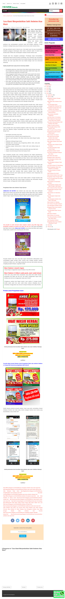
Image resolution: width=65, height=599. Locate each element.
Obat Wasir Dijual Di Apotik (52, 76)
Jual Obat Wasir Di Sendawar (54, 117)
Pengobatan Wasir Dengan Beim (54, 176)
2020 (47, 86)
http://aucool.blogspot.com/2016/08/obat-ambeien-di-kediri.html (17, 504)
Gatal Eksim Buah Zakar (51, 62)
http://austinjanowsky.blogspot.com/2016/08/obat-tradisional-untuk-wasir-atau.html (22, 506)
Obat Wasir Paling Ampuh (18, 502)
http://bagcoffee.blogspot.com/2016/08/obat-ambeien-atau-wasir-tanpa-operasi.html (22, 489)
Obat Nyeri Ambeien (51, 213)
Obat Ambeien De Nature (53, 134)
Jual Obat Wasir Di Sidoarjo (53, 139)
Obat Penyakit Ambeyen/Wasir (54, 130)
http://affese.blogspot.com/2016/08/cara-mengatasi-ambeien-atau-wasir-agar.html (21, 487)
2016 (47, 93)
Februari (49, 226)
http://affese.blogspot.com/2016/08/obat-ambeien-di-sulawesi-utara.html (19, 496)
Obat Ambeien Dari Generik (30, 510)
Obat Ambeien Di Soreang (53, 215)
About (4, 3)
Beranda (24, 587)
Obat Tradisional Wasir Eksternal (54, 187)
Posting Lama (40, 587)
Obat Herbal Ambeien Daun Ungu (55, 175)
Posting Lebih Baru (6, 587)
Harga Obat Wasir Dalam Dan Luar (33, 502)
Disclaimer (22, 3)
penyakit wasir (27, 27)
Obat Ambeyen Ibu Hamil (53, 173)
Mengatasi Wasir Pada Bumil (53, 157)
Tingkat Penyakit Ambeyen (53, 125)
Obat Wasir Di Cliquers (50, 65)
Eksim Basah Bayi (49, 55)
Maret (48, 224)
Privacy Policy (16, 3)
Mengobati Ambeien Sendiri (53, 150)
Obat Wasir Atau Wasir (52, 155)
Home (5, 10)
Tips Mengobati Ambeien (53, 220)
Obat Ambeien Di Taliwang (53, 202)
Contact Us (9, 3)
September (50, 95)
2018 (47, 89)
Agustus (49, 96)
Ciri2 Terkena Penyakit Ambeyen (54, 203)
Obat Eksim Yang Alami (51, 79)
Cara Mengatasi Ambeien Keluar (54, 205)
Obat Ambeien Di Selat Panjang (16, 509)
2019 (47, 88)
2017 (47, 91)
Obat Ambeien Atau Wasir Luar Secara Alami (14, 507)
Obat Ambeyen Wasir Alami (11, 491)
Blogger (58, 229)
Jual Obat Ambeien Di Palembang (55, 165)
